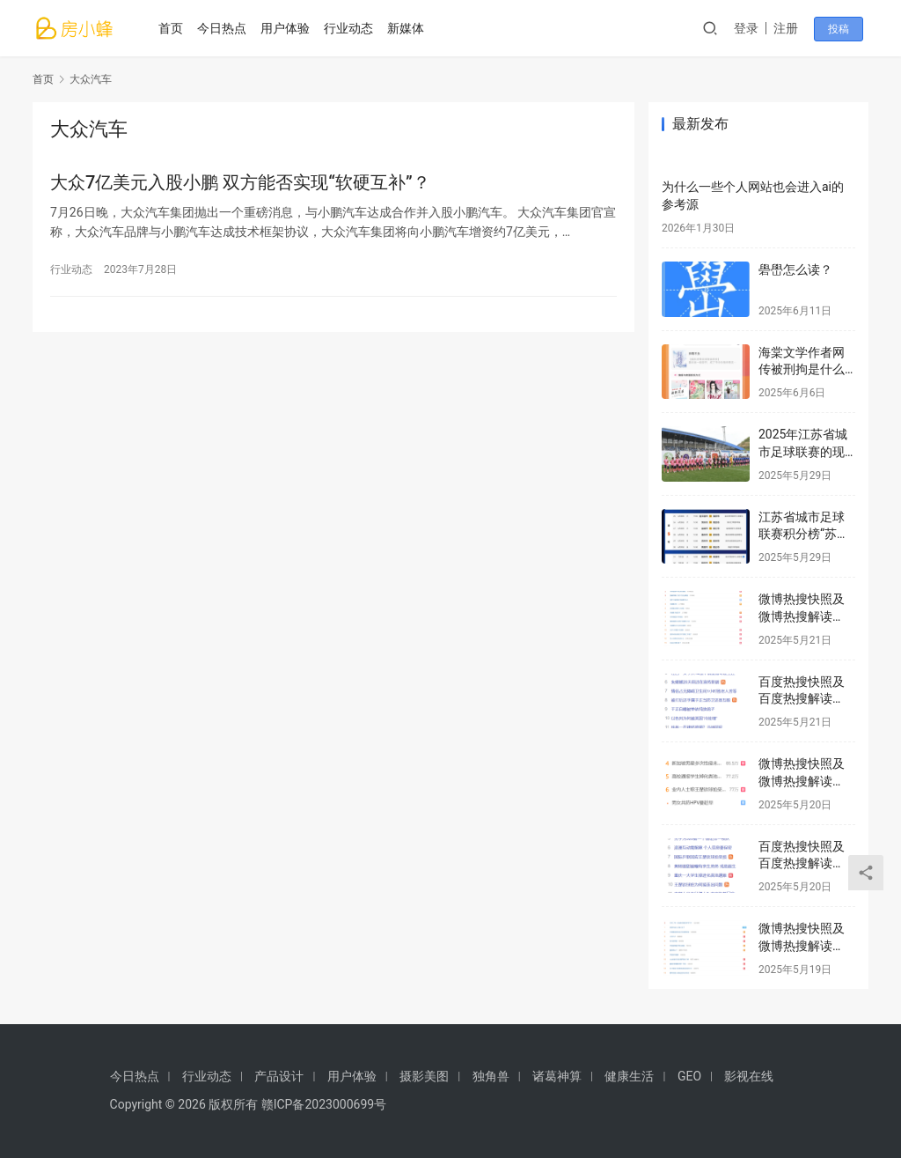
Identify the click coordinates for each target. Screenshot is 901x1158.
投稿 (843, 29)
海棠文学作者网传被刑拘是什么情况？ (801, 369)
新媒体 (408, 28)
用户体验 (287, 28)
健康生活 (629, 1076)
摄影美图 (424, 1076)
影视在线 (748, 1076)
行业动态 (351, 28)
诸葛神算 (557, 1076)
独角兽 (490, 1076)
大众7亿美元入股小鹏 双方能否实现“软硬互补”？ (240, 183)
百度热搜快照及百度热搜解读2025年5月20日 (801, 863)
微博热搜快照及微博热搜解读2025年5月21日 (801, 616)
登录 (753, 28)
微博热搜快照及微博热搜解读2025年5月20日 (801, 780)
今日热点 (224, 28)
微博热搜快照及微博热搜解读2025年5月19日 (801, 945)
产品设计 (279, 1076)
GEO (689, 1076)
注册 (792, 28)
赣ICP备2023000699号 (323, 1104)
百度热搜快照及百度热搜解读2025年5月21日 (801, 699)
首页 (173, 28)
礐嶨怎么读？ (795, 269)
